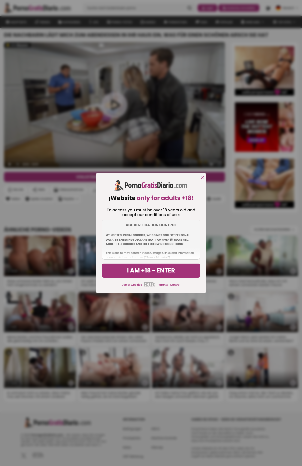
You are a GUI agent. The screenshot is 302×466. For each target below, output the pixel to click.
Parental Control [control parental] (169, 285)
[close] (202, 177)
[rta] (150, 287)
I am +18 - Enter (151, 270)
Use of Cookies (132, 285)
